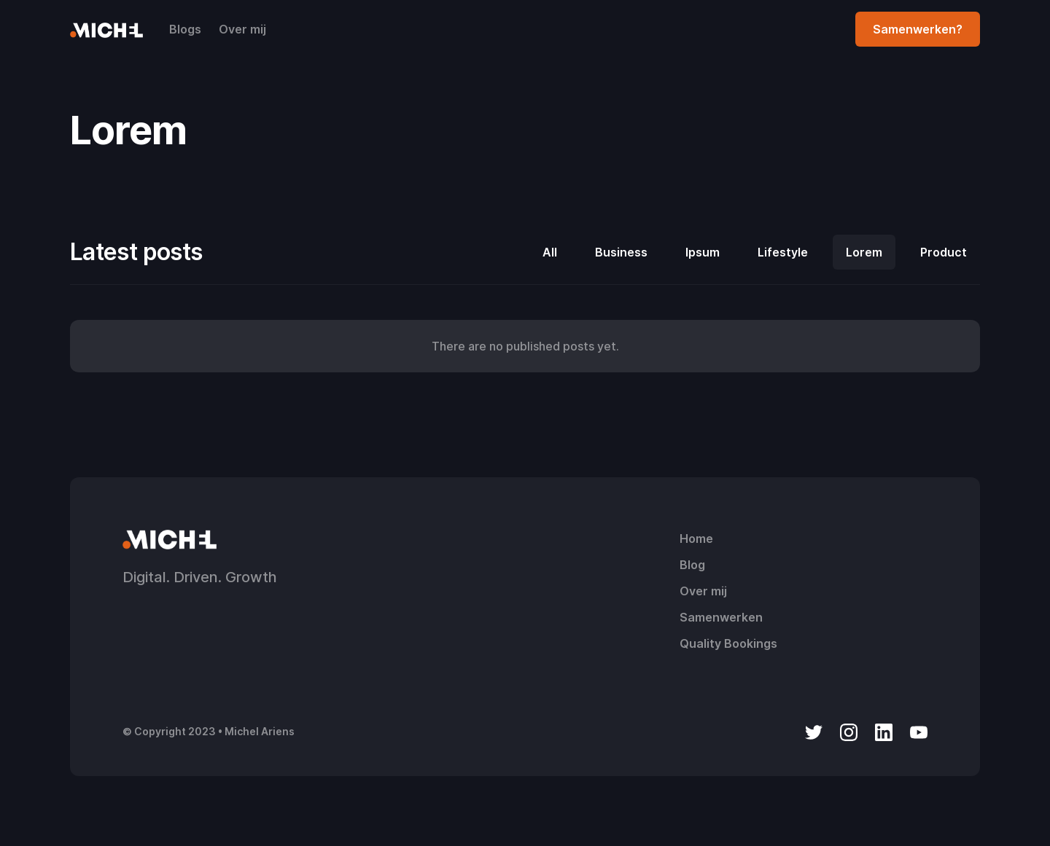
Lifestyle (783, 252)
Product (943, 252)
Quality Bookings (728, 643)
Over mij (242, 29)
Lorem (864, 252)
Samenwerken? (917, 29)
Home (696, 538)
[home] (106, 29)
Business (621, 252)
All (549, 252)
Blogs (185, 29)
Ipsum (702, 252)
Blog (692, 564)
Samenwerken (721, 617)
